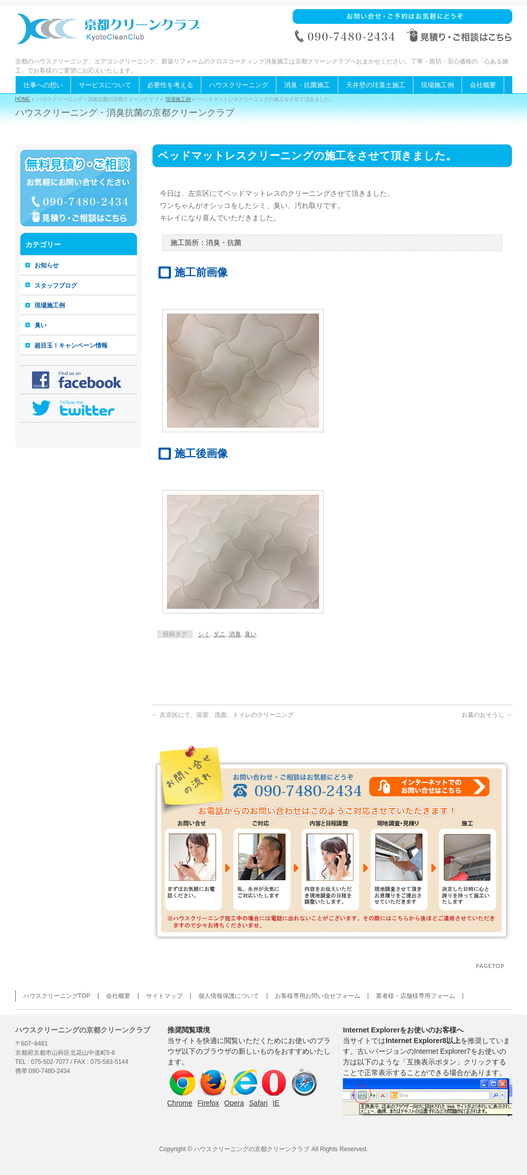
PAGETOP (490, 965)
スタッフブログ (55, 285)
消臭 (235, 634)
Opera (234, 1103)
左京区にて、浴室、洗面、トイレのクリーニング (223, 714)
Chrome (180, 1103)
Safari (258, 1103)
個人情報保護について (228, 996)
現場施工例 (178, 99)
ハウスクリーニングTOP (56, 996)
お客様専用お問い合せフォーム (317, 996)
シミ (204, 634)
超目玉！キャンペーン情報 (71, 345)
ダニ (219, 634)
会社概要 (118, 996)
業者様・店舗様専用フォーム (415, 996)
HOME (22, 99)
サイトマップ (164, 996)
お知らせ (46, 265)
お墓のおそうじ (487, 714)
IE (276, 1103)
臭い (250, 634)
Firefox (208, 1103)
